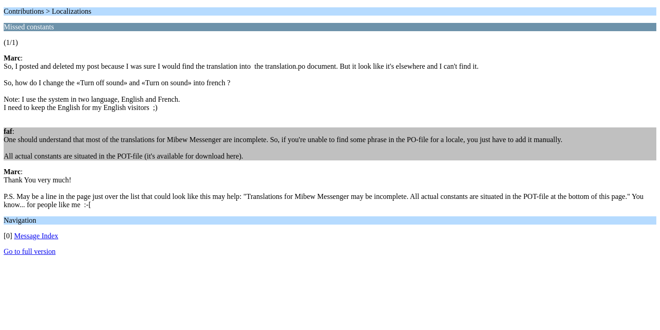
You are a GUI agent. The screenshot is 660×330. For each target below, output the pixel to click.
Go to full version (29, 251)
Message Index (36, 236)
